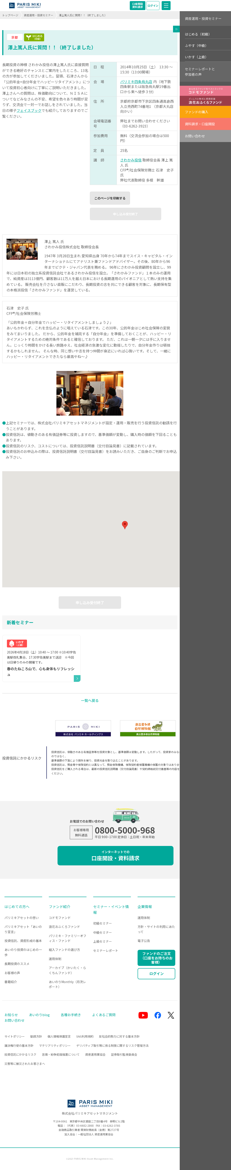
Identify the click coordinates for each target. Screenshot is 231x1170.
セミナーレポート (105, 950)
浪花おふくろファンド (64, 926)
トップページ (10, 15)
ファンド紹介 (59, 906)
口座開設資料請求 (137, 5)
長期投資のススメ (16, 963)
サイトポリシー (14, 1036)
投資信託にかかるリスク (20, 1054)
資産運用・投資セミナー (38, 15)
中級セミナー (102, 932)
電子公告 (144, 940)
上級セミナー (102, 941)
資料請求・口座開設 (200, 123)
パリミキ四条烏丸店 (136, 81)
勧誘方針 (36, 1036)
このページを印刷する (110, 198)
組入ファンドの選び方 (64, 949)
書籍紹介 (10, 982)
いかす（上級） (196, 56)
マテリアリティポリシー (55, 1045)
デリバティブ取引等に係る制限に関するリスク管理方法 (112, 1045)
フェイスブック (28, 110)
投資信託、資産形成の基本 (23, 940)
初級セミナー (102, 923)
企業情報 (145, 906)
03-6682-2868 (85, 1125)
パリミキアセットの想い (21, 917)
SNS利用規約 (84, 1036)
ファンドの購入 (196, 111)
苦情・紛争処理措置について (61, 1054)
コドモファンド (60, 917)
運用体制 (55, 959)
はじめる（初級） (198, 34)
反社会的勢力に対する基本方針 (119, 1036)
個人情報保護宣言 (59, 1036)
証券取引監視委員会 (124, 1054)
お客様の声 (12, 973)
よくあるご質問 (104, 1014)
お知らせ (11, 1014)
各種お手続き (71, 1014)
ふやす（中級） (196, 45)
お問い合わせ (195, 136)
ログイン (153, 5)
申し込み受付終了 (125, 214)
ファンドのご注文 (156, 958)
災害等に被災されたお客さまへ (24, 1063)
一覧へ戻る (90, 700)
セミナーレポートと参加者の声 (200, 72)
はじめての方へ (16, 906)
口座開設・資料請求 (115, 856)
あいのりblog (39, 1014)
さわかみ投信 (131, 160)
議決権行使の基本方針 (18, 1045)
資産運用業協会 (95, 1054)
